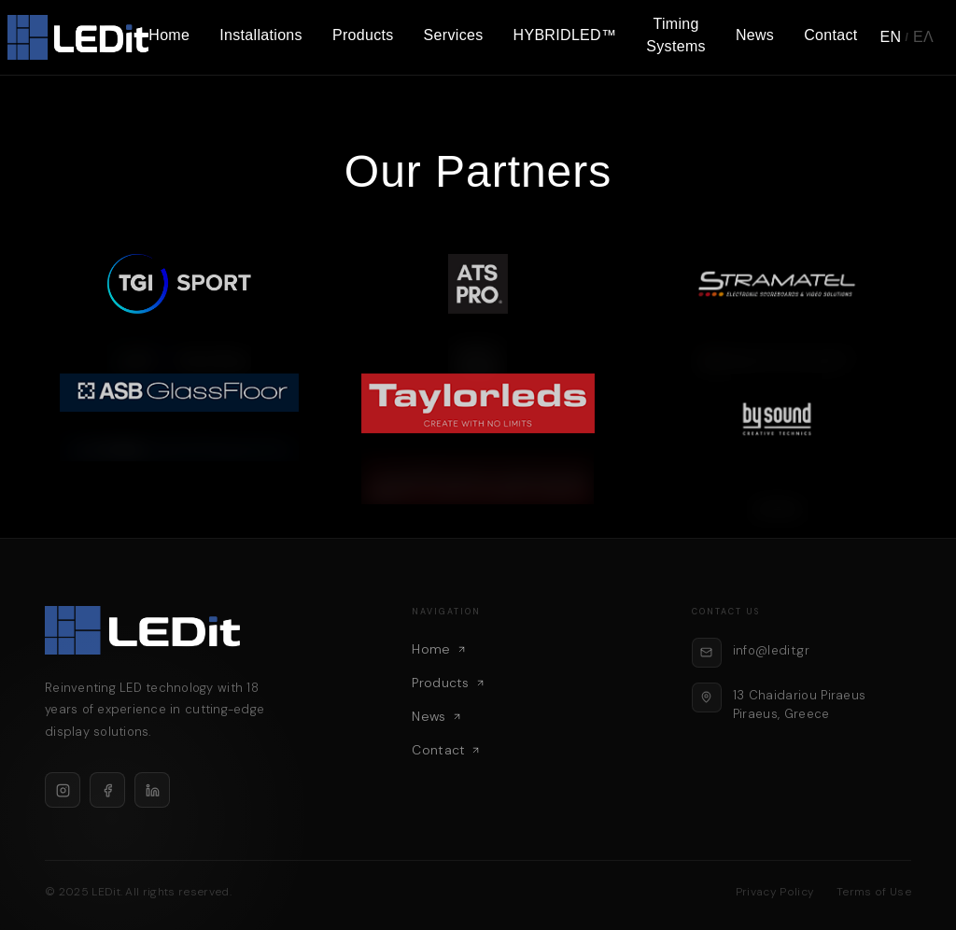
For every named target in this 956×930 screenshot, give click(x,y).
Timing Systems (676, 35)
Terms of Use (873, 891)
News (755, 35)
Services (454, 35)
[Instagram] (62, 790)
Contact (830, 35)
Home (169, 35)
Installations (260, 35)
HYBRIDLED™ (565, 35)
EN (891, 37)
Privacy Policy (775, 891)
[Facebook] (107, 790)
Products (363, 35)
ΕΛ (923, 37)
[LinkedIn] (152, 790)
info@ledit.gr (771, 650)
